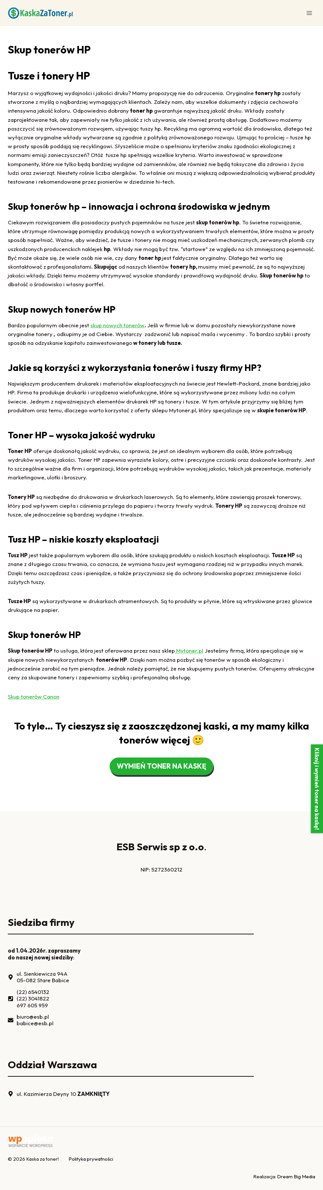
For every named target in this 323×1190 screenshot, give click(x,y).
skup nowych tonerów (117, 325)
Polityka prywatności (91, 1159)
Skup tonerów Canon (33, 696)
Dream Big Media (296, 1176)
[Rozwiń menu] (309, 13)
